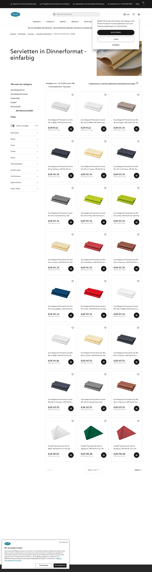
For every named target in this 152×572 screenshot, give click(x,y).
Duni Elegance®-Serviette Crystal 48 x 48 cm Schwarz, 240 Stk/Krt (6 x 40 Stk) (60, 401)
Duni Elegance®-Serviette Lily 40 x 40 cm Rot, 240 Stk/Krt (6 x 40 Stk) (93, 307)
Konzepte (50, 22)
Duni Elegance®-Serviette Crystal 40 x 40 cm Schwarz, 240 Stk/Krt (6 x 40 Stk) (126, 168)
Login (116, 39)
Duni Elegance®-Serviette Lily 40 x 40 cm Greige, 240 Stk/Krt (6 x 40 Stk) (126, 121)
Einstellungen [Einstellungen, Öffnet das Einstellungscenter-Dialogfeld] (43, 565)
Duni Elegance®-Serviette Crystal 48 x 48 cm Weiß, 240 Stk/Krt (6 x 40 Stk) (126, 307)
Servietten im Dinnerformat (44, 34)
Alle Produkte (22, 34)
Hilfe (137, 4)
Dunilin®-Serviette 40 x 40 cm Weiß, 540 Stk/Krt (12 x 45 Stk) (59, 447)
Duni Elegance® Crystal (19, 94)
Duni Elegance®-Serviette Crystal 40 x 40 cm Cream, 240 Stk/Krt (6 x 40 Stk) (93, 168)
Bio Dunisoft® (16, 107)
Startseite (13, 34)
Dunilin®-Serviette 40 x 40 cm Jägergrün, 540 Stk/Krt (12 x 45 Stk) (92, 447)
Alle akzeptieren (60, 565)
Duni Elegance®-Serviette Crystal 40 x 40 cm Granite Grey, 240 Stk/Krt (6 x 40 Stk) (60, 214)
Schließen (116, 45)
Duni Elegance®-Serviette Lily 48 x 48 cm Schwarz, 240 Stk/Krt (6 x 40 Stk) (126, 354)
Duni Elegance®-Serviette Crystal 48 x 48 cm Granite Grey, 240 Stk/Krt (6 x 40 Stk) (93, 401)
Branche (75, 22)
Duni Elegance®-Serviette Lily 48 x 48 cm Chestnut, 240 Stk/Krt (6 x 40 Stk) (126, 401)
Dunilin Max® (15, 98)
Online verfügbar (27, 126)
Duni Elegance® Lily (18, 90)
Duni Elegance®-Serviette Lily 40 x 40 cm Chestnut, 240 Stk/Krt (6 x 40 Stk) (126, 261)
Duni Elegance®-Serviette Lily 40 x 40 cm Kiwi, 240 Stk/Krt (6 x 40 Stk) (126, 214)
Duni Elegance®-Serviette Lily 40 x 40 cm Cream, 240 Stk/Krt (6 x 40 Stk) (60, 261)
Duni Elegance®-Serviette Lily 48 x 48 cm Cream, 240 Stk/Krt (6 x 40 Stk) (93, 354)
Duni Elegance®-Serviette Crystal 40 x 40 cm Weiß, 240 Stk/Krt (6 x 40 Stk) (93, 121)
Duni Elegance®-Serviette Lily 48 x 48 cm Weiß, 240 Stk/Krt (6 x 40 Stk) (60, 354)
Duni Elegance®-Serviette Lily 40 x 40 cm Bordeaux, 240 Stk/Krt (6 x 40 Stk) (93, 261)
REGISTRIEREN (116, 32)
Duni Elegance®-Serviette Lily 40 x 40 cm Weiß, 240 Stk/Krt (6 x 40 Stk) (60, 121)
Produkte (36, 22)
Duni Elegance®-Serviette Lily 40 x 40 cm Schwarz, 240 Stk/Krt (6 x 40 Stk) (60, 168)
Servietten (31, 34)
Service (63, 22)
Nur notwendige (63, 542)
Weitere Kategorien (24, 111)
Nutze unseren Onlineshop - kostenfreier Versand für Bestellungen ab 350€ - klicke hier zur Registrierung (76, 28)
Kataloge (88, 22)
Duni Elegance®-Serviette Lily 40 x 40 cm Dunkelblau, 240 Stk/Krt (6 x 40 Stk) (60, 307)
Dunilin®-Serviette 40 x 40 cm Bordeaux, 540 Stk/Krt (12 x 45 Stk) (125, 447)
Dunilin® (13, 102)
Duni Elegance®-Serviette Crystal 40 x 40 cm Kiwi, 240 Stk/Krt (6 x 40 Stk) (93, 214)
